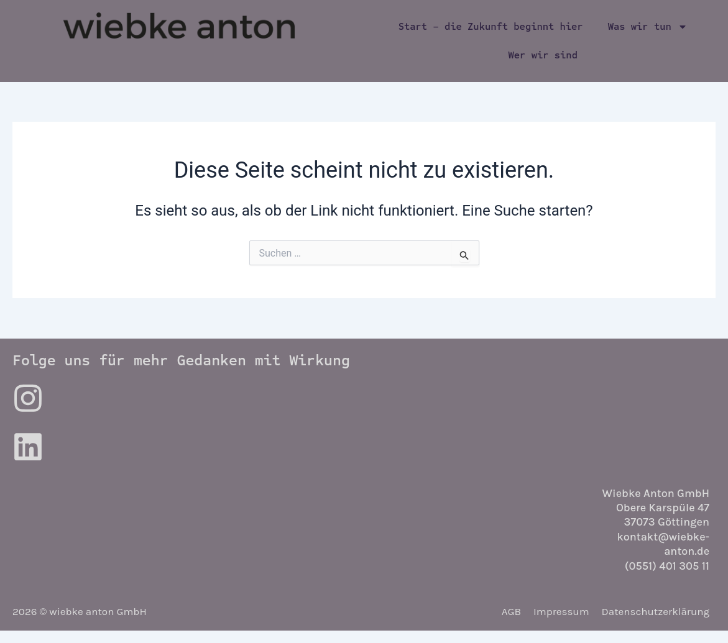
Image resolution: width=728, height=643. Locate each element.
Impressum (561, 611)
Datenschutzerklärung (656, 611)
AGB (511, 611)
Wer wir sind (543, 55)
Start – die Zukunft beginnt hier (491, 26)
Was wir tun (648, 27)
